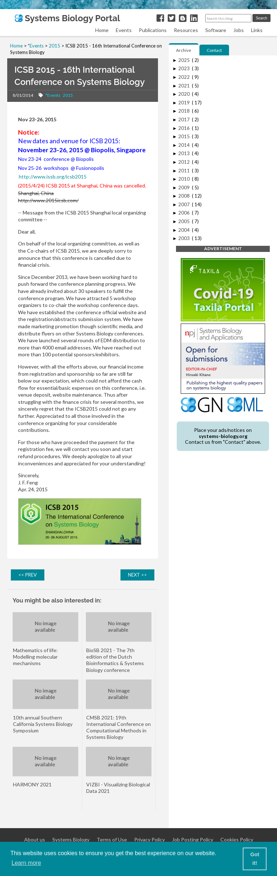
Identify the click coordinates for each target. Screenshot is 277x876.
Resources (186, 30)
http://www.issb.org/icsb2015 (53, 176)
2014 (184, 145)
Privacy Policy (149, 840)
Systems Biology (70, 840)
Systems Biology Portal (67, 18)
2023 (184, 68)
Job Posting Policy (192, 840)
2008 (184, 196)
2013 (184, 153)
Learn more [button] (26, 863)
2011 (184, 170)
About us (34, 840)
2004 (184, 230)
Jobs (238, 30)
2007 (184, 204)
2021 (184, 86)
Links (257, 30)
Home (102, 30)
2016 (184, 128)
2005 (184, 221)
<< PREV (27, 575)
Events (124, 30)
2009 (184, 187)
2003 (184, 238)
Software (215, 30)
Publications (153, 30)
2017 (184, 119)
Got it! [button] (254, 859)
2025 (184, 60)
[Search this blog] (228, 18)
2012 (184, 162)
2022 (184, 77)
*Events (53, 95)
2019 (184, 102)
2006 (184, 213)
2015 (68, 95)
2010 (184, 179)
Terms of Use (112, 840)
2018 (184, 111)
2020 (184, 94)
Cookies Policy (236, 840)
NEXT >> (137, 575)
